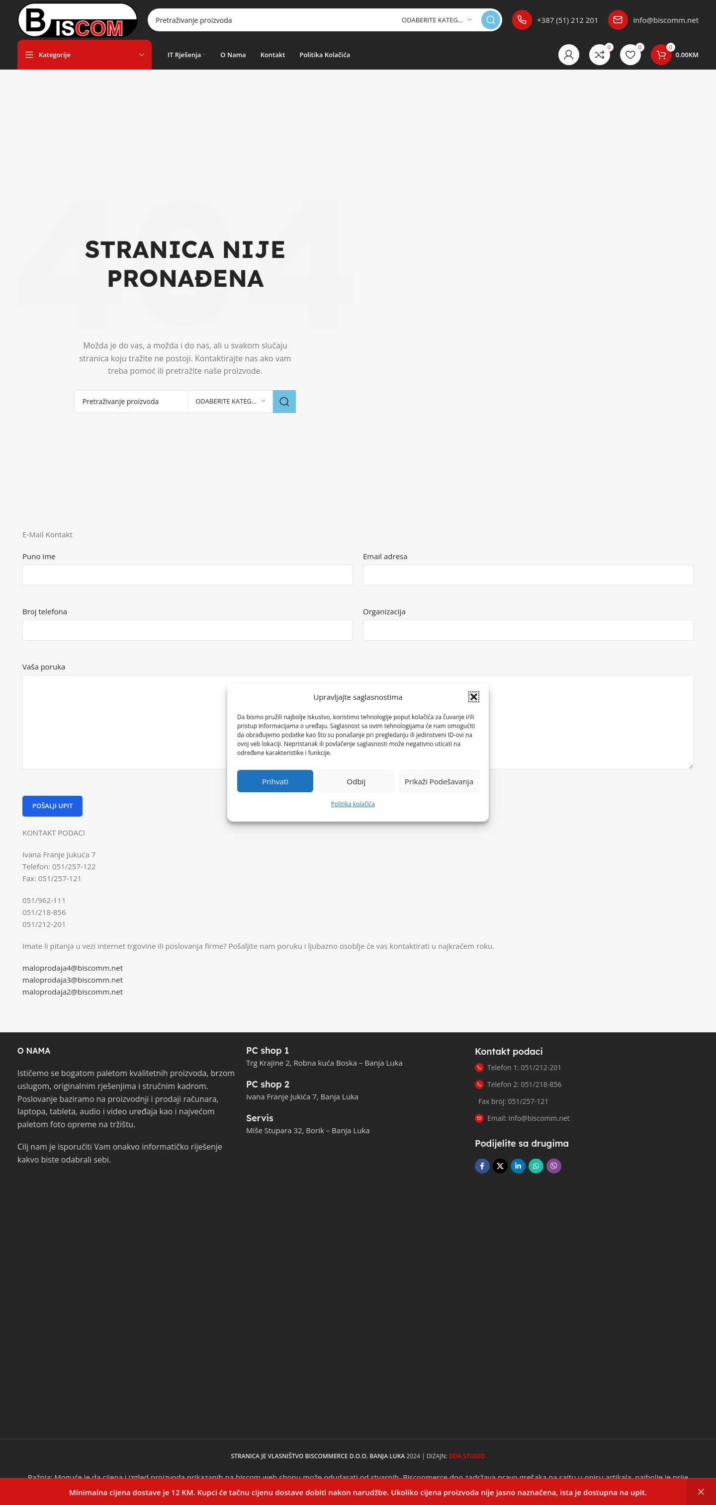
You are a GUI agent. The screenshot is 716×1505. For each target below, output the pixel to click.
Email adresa (385, 556)
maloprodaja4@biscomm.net (72, 968)
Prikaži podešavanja (439, 790)
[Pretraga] (325, 19)
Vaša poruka (43, 666)
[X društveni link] (500, 1166)
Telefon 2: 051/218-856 (518, 1084)
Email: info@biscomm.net (522, 1118)
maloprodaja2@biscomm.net (72, 992)
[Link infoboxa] (555, 20)
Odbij (356, 790)
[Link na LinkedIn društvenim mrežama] (518, 1166)
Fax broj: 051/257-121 (513, 1101)
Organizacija (384, 611)
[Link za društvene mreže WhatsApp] (536, 1166)
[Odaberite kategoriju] (436, 20)
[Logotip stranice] (77, 19)
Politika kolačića (353, 812)
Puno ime (38, 556)
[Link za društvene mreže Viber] (553, 1166)
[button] (474, 705)
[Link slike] (67, 1192)
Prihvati (275, 790)
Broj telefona (44, 611)
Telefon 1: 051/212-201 (518, 1067)
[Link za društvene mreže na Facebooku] (482, 1166)
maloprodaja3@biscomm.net (72, 980)
